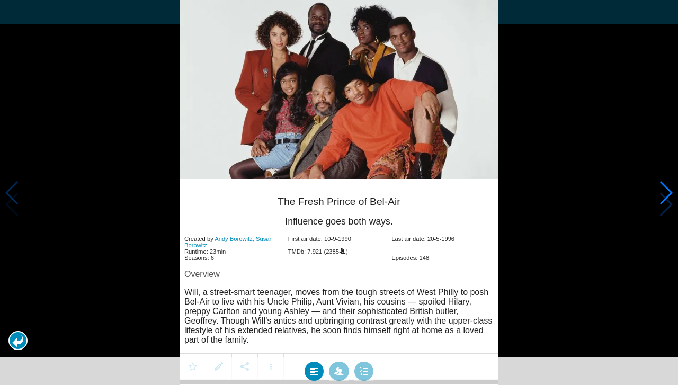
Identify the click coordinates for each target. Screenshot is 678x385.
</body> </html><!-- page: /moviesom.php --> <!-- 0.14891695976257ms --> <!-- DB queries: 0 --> (339, 192)
